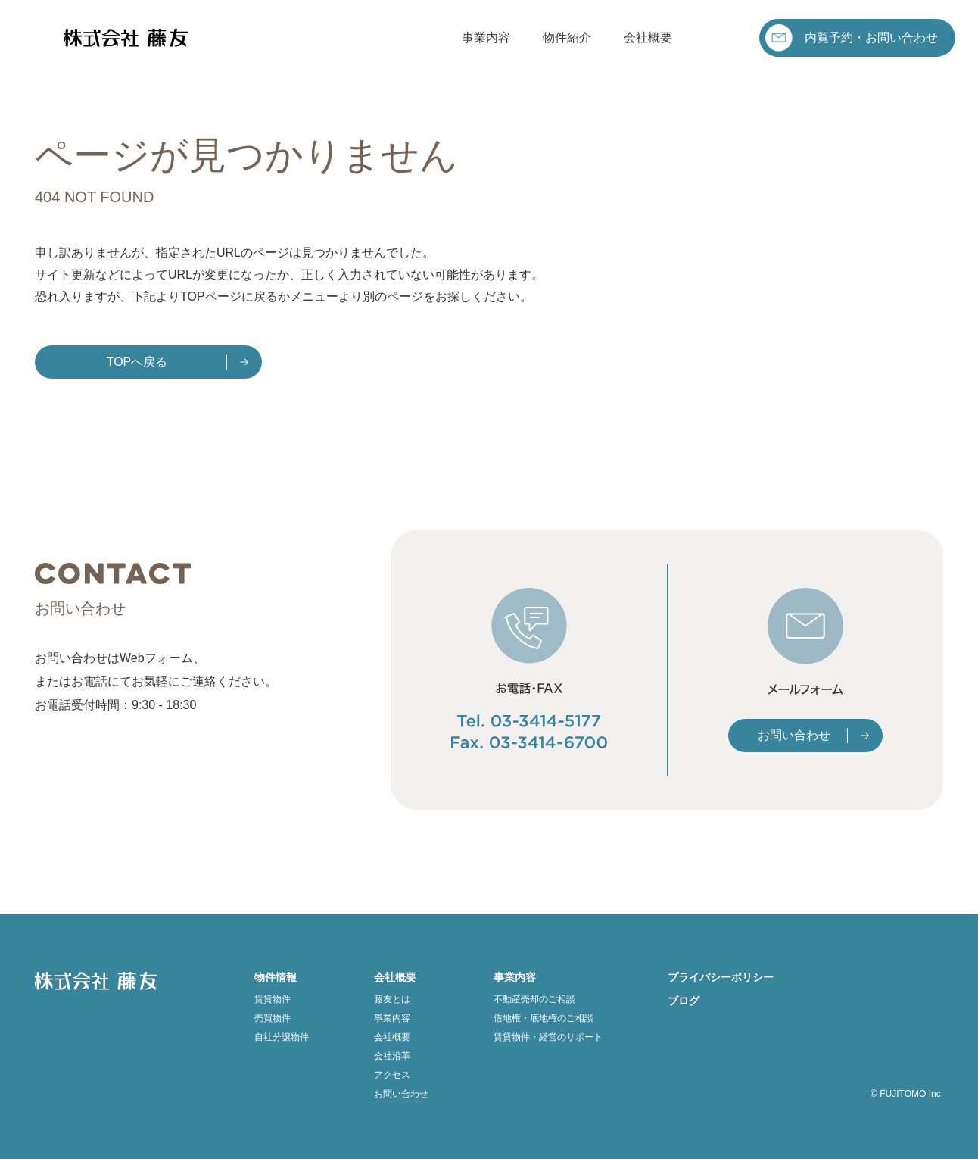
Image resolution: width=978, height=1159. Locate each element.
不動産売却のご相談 (534, 999)
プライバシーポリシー (721, 977)
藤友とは (392, 999)
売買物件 (272, 1018)
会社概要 (648, 37)
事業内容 (486, 37)
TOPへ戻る (137, 361)
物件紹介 (567, 37)
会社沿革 (392, 1056)
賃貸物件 (272, 999)
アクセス (392, 1075)
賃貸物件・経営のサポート (548, 1037)
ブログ (683, 1001)
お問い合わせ (794, 735)
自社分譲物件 (281, 1037)
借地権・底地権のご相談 (543, 1018)
